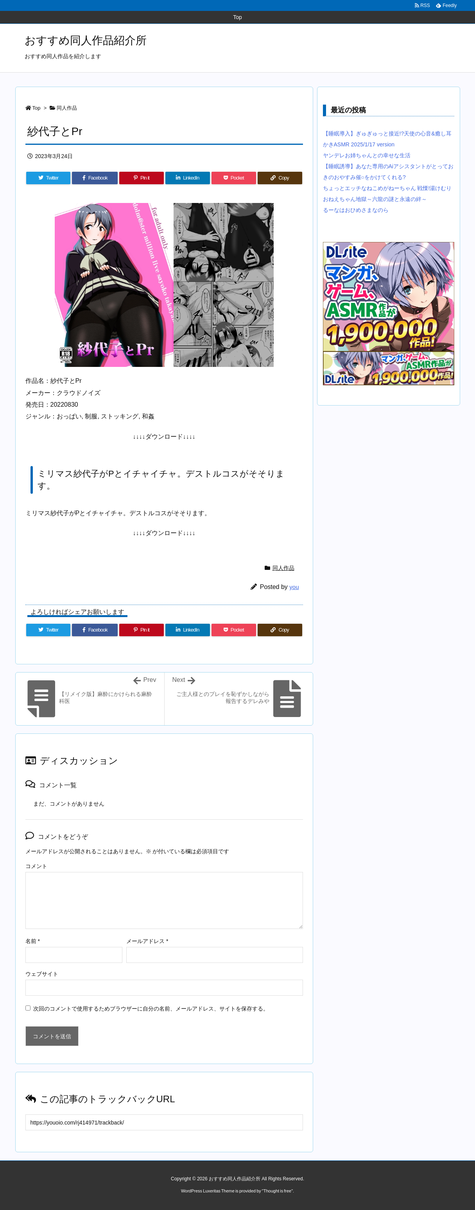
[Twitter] (48, 178)
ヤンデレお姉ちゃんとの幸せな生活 (366, 155)
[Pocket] (234, 178)
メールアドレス (147, 941)
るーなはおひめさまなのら (356, 210)
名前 (32, 941)
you (294, 587)
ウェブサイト (41, 974)
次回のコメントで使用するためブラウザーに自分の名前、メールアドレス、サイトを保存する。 (151, 1008)
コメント (36, 866)
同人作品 (67, 108)
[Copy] (280, 178)
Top (36, 108)
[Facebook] (95, 178)
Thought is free (277, 1191)
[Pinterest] (141, 178)
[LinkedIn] (187, 178)
